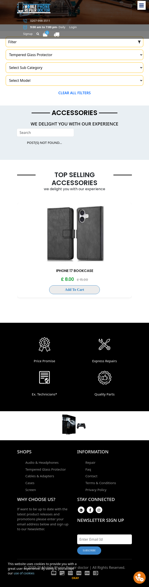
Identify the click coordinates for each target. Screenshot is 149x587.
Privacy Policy (94, 487)
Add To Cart (74, 290)
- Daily (44, 27)
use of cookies (24, 573)
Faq (87, 468)
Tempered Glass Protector (44, 468)
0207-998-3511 (36, 21)
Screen (29, 487)
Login (73, 27)
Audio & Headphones (41, 462)
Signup (28, 34)
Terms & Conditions (99, 481)
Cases (28, 481)
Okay (75, 578)
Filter (74, 41)
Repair (89, 462)
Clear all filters (74, 92)
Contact (90, 474)
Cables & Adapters (38, 474)
